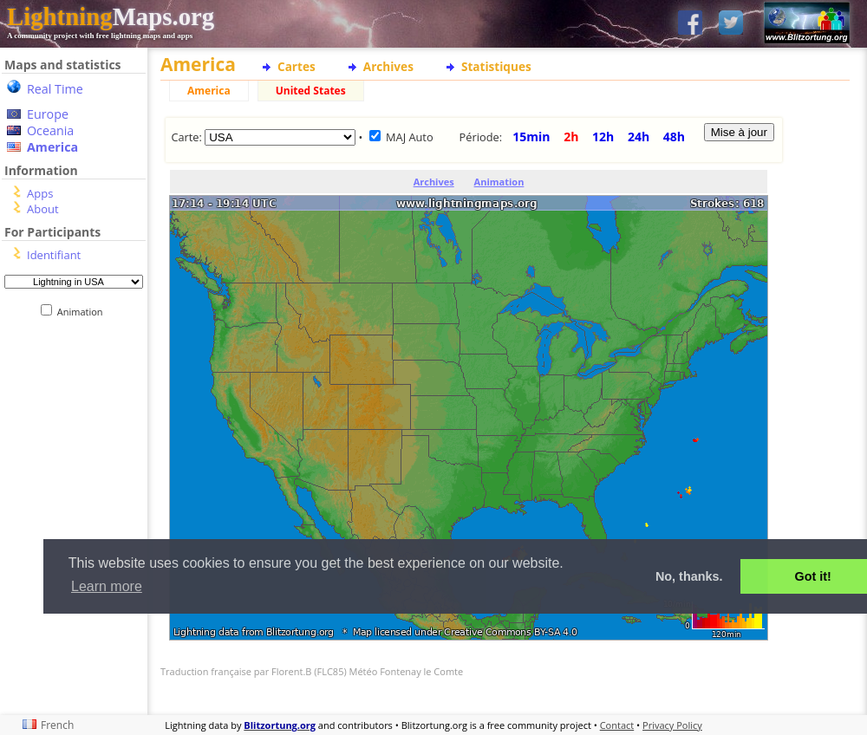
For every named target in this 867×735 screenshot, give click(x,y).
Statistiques (496, 66)
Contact (617, 725)
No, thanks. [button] (689, 576)
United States (311, 90)
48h (674, 136)
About (43, 209)
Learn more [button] (106, 586)
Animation (83, 311)
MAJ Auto (410, 137)
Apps (40, 193)
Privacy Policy (672, 725)
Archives (388, 66)
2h (571, 136)
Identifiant (54, 255)
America (52, 147)
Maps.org (110, 16)
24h (638, 136)
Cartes (296, 66)
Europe (47, 114)
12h (603, 136)
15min (531, 136)
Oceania (50, 130)
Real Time (55, 89)
